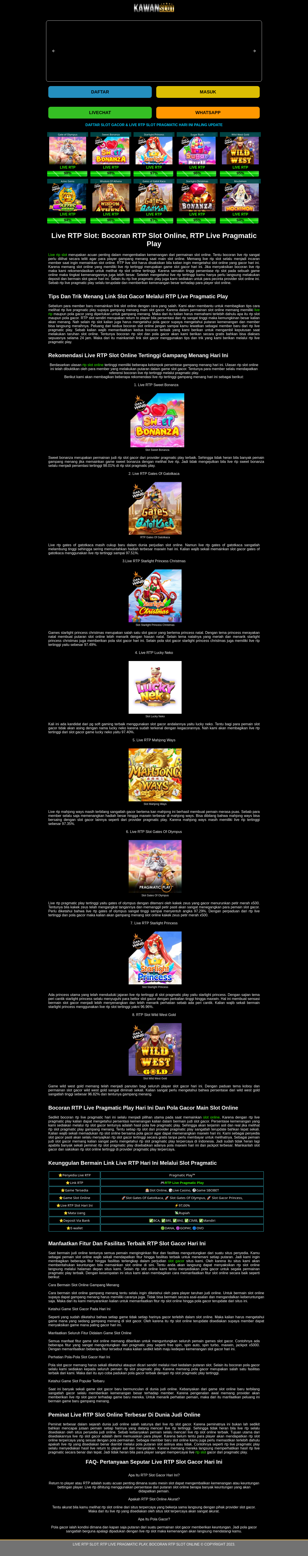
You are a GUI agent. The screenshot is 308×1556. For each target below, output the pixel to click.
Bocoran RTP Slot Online (174, 1544)
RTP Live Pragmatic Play (123, 1544)
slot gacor (176, 1261)
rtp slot (200, 1452)
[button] (53, 51)
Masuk (208, 91)
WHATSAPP (208, 112)
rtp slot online (92, 365)
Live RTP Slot (85, 1544)
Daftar (100, 91)
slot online (211, 1117)
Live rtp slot (57, 255)
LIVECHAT (100, 112)
